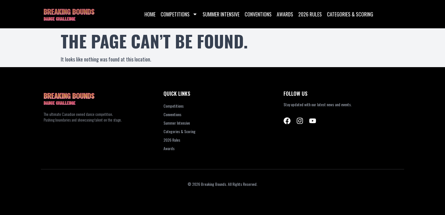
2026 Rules (310, 14)
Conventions (258, 14)
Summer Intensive (221, 14)
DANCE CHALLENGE (59, 19)
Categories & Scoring (350, 14)
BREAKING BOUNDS (69, 11)
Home (150, 14)
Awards (285, 14)
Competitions (179, 14)
